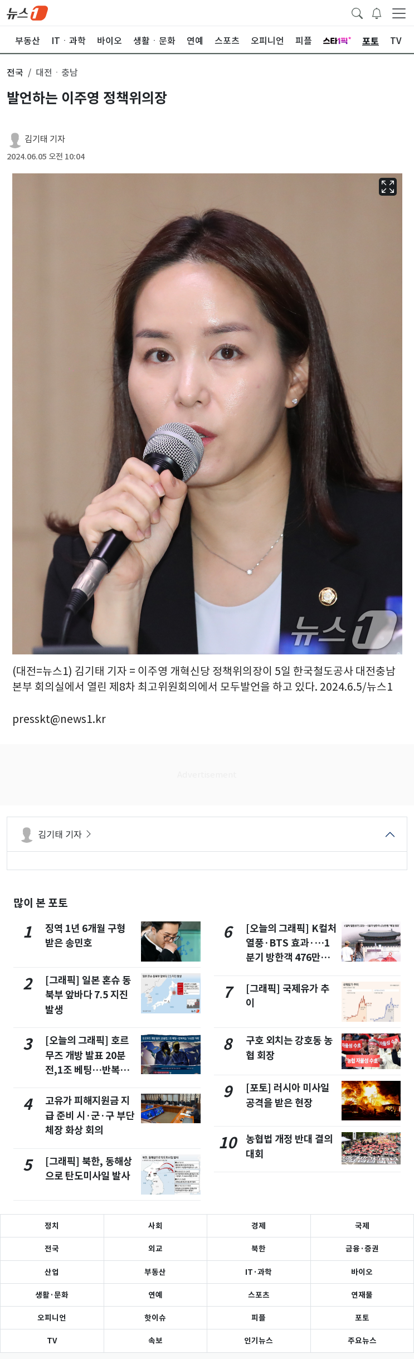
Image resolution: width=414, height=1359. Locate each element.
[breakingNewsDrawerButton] (376, 12)
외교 (155, 1249)
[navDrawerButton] (399, 13)
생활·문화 (52, 1295)
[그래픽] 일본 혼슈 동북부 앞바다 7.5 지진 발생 (88, 995)
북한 (258, 1249)
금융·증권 (362, 1249)
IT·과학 (258, 1272)
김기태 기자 (45, 139)
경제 (258, 1226)
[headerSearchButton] (357, 12)
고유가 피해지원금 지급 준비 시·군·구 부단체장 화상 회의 (89, 1115)
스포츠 (259, 1295)
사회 (155, 1226)
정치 (52, 1226)
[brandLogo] (27, 12)
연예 (155, 1295)
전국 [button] (15, 72)
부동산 (155, 1272)
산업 (52, 1272)
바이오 (362, 1272)
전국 (52, 1249)
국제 (362, 1226)
